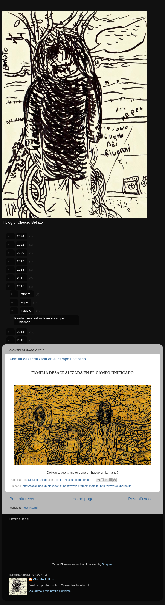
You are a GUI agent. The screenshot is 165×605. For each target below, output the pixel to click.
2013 (20, 340)
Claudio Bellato (43, 579)
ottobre (25, 294)
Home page (82, 499)
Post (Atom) (30, 507)
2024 (20, 236)
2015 (20, 286)
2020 (20, 253)
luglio (24, 302)
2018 (20, 269)
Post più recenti (23, 499)
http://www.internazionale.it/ (80, 485)
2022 (20, 244)
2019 (20, 261)
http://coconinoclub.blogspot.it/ (42, 485)
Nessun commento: (77, 479)
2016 (20, 278)
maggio (25, 310)
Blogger (107, 564)
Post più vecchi (142, 499)
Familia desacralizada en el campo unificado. (39, 320)
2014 (20, 331)
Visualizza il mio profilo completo (50, 590)
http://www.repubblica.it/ (115, 485)
